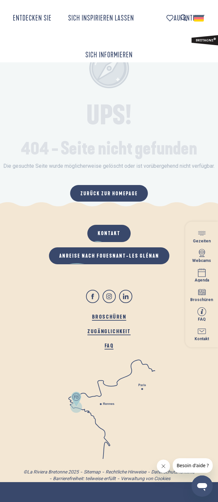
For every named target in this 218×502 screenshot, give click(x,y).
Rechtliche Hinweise (126, 471)
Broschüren (109, 316)
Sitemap (92, 471)
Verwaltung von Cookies (145, 478)
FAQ (109, 345)
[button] (184, 18)
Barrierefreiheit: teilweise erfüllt (84, 478)
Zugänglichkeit (108, 331)
